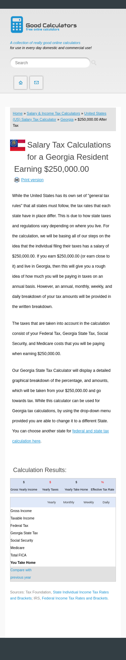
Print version (32, 180)
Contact (36, 82)
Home (18, 113)
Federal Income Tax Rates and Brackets (75, 598)
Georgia (67, 119)
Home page (20, 82)
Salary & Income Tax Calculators (53, 113)
